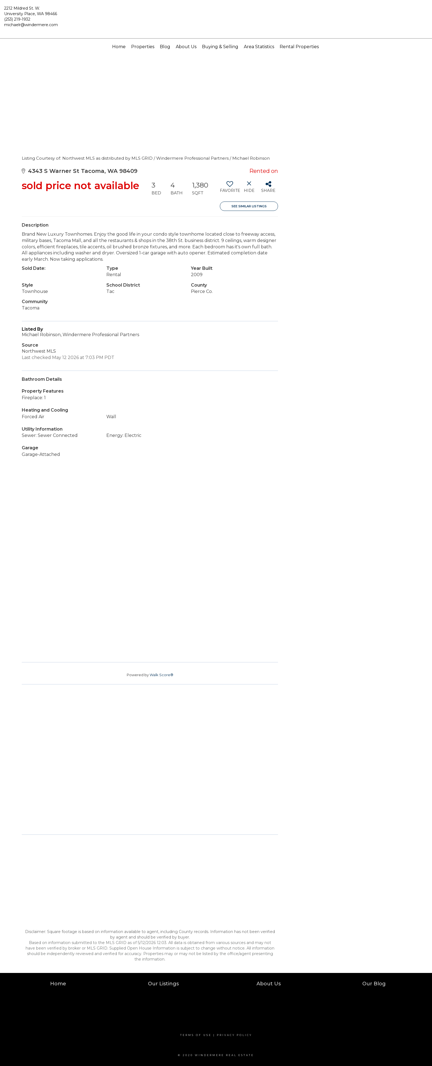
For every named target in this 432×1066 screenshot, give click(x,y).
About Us (186, 46)
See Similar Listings (249, 206)
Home (119, 46)
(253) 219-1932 (17, 19)
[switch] (229, 189)
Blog (165, 46)
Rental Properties (299, 46)
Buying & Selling (220, 46)
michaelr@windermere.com (31, 24)
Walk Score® (161, 675)
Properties (142, 46)
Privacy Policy (234, 1035)
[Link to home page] (216, 19)
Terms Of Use (196, 1035)
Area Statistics (259, 46)
